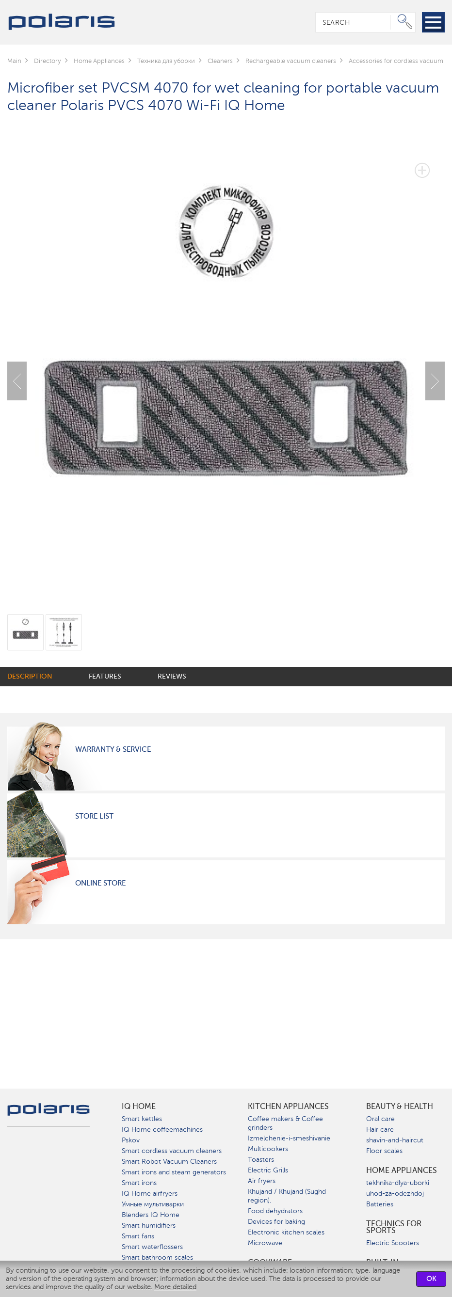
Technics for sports (393, 1227)
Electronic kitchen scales (286, 1232)
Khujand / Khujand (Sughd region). (287, 1195)
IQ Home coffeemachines (162, 1129)
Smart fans (138, 1236)
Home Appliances (401, 1170)
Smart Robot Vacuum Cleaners (169, 1161)
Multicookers (268, 1149)
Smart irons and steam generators (174, 1172)
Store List (94, 816)
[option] (226, 374)
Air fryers (261, 1181)
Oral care (380, 1119)
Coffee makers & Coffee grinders (285, 1123)
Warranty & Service (113, 749)
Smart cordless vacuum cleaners (172, 1151)
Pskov (131, 1140)
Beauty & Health (399, 1106)
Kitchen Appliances (288, 1106)
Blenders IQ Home (150, 1215)
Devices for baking (276, 1222)
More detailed (175, 1287)
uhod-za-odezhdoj (395, 1193)
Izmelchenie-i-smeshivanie (289, 1138)
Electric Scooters (392, 1243)
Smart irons (139, 1183)
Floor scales (384, 1151)
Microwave (265, 1243)
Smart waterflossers (152, 1247)
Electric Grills (268, 1170)
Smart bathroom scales (157, 1257)
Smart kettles (142, 1119)
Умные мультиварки (153, 1204)
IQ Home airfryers (150, 1193)
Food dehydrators (275, 1211)
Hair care (380, 1129)
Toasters (261, 1159)
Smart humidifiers (149, 1225)
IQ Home (139, 1106)
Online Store (100, 883)
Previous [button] (17, 381)
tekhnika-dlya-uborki (397, 1183)
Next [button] (435, 381)
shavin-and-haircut (394, 1140)
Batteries (379, 1204)
